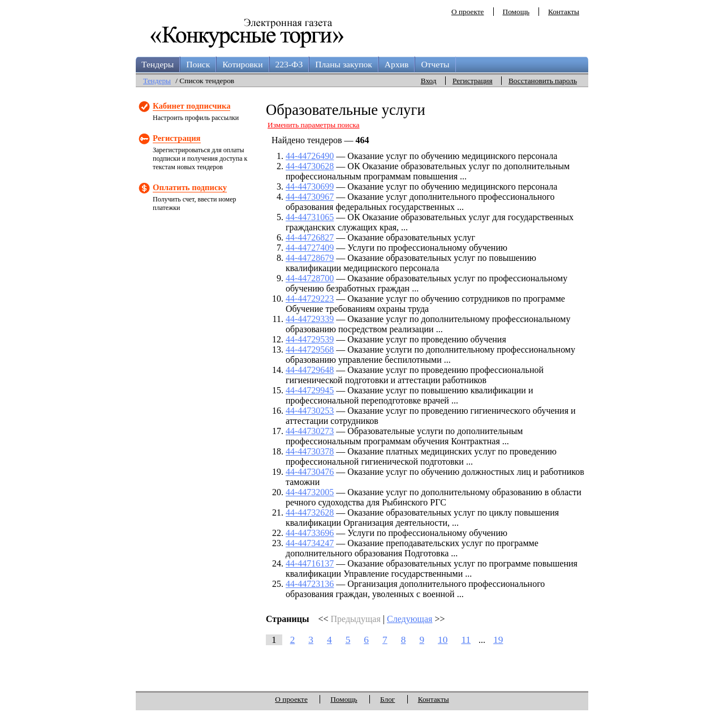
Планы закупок (343, 64)
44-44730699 (310, 186)
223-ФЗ (289, 64)
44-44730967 (310, 196)
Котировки (242, 64)
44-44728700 (310, 278)
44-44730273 (310, 431)
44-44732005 (310, 492)
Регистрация (473, 80)
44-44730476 (310, 472)
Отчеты (435, 64)
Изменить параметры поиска (314, 125)
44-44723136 (310, 584)
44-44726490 (310, 156)
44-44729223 (310, 298)
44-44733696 (310, 533)
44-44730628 (310, 166)
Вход (429, 80)
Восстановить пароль (542, 80)
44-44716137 (310, 563)
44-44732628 (310, 512)
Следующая (409, 619)
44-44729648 (310, 370)
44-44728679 (310, 258)
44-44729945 (310, 390)
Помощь (516, 11)
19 (498, 639)
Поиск (198, 64)
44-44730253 (310, 410)
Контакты (563, 11)
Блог (387, 699)
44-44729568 (310, 349)
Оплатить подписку (190, 187)
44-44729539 (310, 339)
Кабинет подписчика (191, 105)
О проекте (467, 11)
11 (466, 639)
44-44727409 (310, 247)
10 (442, 639)
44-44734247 (310, 543)
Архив (397, 64)
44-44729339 (310, 319)
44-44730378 (310, 451)
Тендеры (157, 64)
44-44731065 (310, 217)
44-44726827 (310, 237)
